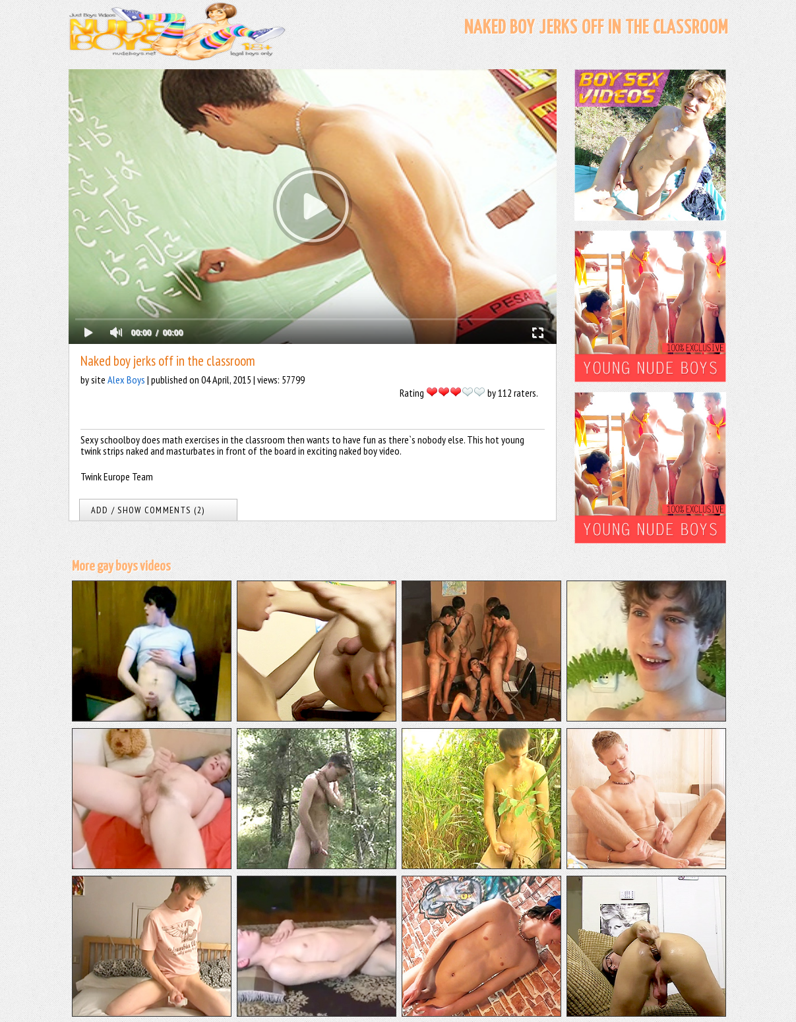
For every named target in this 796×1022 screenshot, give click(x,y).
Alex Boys (126, 379)
